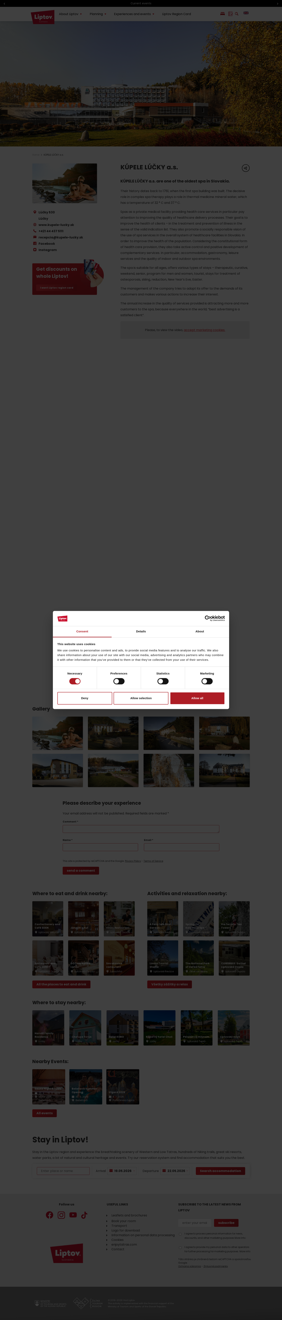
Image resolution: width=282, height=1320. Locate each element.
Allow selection (141, 698)
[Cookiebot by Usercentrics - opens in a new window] (208, 618)
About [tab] (199, 631)
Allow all (197, 698)
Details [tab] (141, 631)
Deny (84, 698)
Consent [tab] (82, 631)
